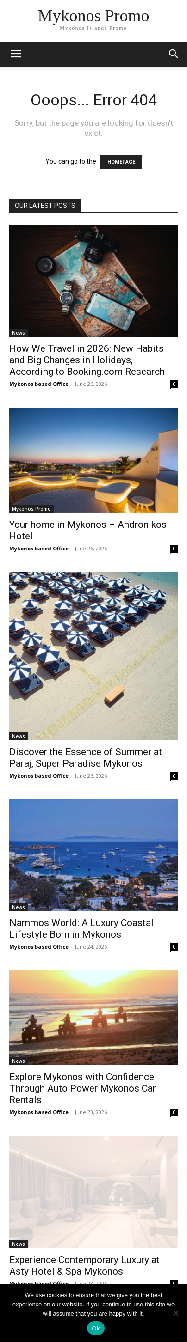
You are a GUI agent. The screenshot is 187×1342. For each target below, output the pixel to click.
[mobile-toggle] (16, 54)
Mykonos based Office (39, 383)
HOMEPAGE (121, 162)
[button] (174, 54)
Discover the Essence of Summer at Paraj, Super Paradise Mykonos (85, 757)
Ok (96, 1328)
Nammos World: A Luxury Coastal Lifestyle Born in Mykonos (81, 928)
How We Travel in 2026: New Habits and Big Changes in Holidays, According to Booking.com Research (87, 360)
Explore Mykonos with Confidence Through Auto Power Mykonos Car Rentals (82, 1088)
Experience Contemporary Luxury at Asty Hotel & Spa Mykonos (84, 1265)
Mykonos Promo (31, 509)
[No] (175, 1313)
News (18, 332)
